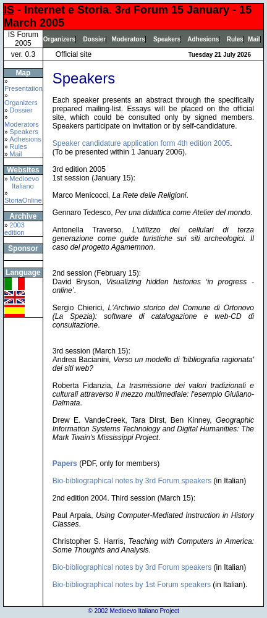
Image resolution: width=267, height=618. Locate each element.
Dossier (94, 39)
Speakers (166, 39)
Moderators (128, 39)
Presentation (23, 88)
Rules (235, 39)
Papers (65, 463)
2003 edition (14, 228)
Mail (254, 39)
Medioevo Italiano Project (144, 610)
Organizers (59, 39)
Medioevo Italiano (21, 182)
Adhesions (203, 39)
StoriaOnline (23, 200)
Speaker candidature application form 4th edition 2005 (142, 143)
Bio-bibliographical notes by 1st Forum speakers (132, 584)
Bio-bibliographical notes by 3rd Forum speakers (132, 480)
